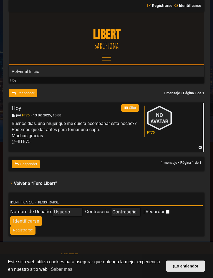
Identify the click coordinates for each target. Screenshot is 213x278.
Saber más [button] (61, 269)
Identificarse (22, 202)
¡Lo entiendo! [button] (185, 266)
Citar (130, 107)
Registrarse (48, 202)
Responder (23, 93)
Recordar (157, 211)
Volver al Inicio (25, 71)
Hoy (13, 80)
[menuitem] (187, 5)
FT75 (151, 132)
